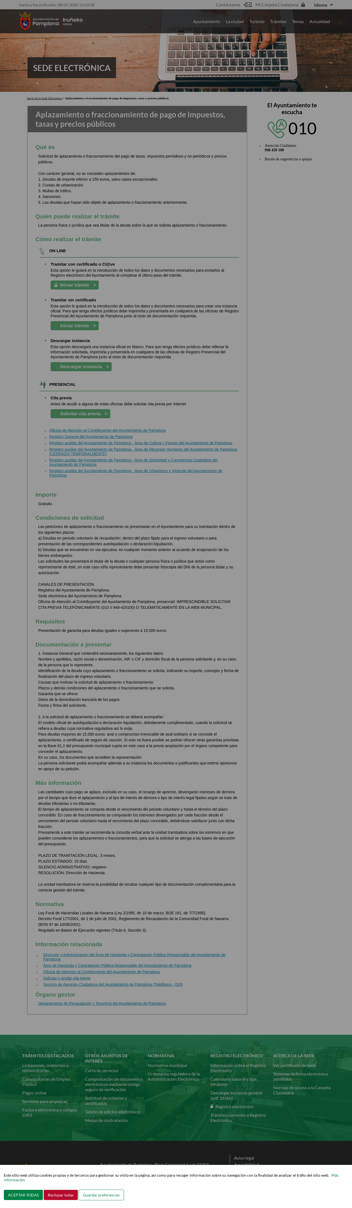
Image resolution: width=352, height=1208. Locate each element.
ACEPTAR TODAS (23, 1195)
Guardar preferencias (101, 1195)
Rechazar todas (61, 1195)
